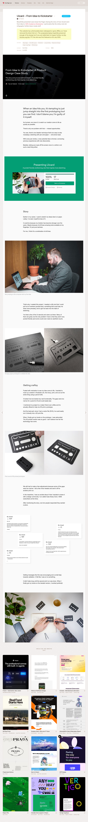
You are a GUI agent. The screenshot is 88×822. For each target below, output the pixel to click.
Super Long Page (26, 45)
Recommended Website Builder (9, 692)
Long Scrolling (47, 42)
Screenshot (66, 16)
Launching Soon (40, 692)
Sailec (52, 47)
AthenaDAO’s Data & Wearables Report (70, 731)
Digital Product (68, 692)
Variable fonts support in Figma (39, 813)
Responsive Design (56, 42)
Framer (59, 736)
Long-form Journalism (20, 733)
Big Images (25, 42)
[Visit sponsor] (27, 691)
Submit (44, 650)
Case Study (24, 47)
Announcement (34, 733)
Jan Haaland (21, 18)
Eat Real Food (6, 731)
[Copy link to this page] (54, 16)
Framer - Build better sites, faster (12, 690)
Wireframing (34, 45)
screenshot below (46, 33)
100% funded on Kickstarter (34, 24)
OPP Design (63, 772)
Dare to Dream (35, 772)
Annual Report (63, 733)
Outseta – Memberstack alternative (69, 690)
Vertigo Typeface (64, 813)
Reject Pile (6, 813)
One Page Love (8, 3)
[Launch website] (56, 691)
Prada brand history (8, 772)
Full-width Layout (33, 42)
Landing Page (76, 692)
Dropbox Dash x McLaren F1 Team (40, 731)
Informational (12, 733)
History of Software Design (38, 690)
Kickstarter (40, 42)
